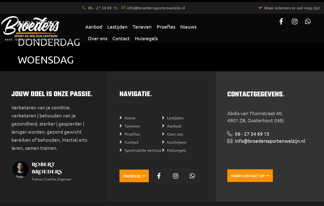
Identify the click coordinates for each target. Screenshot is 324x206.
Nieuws (188, 27)
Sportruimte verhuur (143, 146)
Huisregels (146, 38)
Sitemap (143, 199)
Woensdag (46, 60)
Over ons (97, 38)
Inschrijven (176, 137)
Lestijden (117, 27)
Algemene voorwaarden (113, 199)
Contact (121, 38)
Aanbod (93, 27)
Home (130, 113)
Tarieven (142, 27)
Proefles (166, 27)
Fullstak (226, 200)
